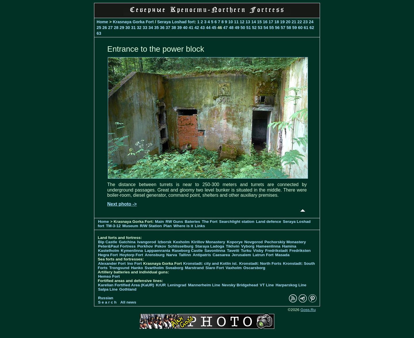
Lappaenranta (157, 250)
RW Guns (174, 221)
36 (162, 27)
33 (145, 27)
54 (265, 27)
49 (237, 27)
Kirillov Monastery (208, 242)
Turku (246, 250)
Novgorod (253, 242)
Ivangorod (146, 242)
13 (248, 22)
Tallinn (185, 255)
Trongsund (119, 268)
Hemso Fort (109, 276)
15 (259, 22)
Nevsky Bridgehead (240, 285)
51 (248, 27)
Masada (282, 255)
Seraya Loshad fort (176, 22)
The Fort (209, 221)
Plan (168, 226)
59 (294, 27)
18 (276, 22)
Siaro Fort (215, 268)
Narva (171, 255)
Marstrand (194, 268)
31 (133, 27)
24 (311, 22)
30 (127, 27)
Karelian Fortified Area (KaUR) (126, 285)
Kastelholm (108, 250)
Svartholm (154, 268)
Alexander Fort (112, 263)
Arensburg (155, 255)
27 (110, 27)
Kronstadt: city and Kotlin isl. (210, 263)
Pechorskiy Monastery (285, 242)
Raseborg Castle (187, 250)
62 (312, 27)
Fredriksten (299, 250)
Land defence (268, 221)
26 (104, 27)
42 (196, 27)
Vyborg (247, 246)
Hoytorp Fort (131, 255)
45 (214, 27)
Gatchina (127, 242)
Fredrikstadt (276, 250)
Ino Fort (134, 263)
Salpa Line (108, 289)
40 (185, 27)
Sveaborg (174, 268)
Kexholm (181, 242)
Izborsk (165, 242)
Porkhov (145, 246)
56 (277, 27)
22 (299, 22)
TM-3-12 (113, 226)
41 (191, 27)
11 (236, 22)
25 (99, 27)
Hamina (289, 246)
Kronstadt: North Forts (260, 263)
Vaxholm (234, 268)
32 (139, 27)
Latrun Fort (263, 255)
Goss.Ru (308, 310)
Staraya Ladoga (209, 246)
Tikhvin (232, 246)
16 (265, 22)
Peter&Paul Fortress (117, 246)
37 (168, 27)
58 (289, 27)
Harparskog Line (290, 285)
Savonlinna (214, 250)
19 (282, 22)
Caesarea (221, 255)
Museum (130, 226)
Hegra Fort (108, 255)
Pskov (160, 246)
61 (306, 27)
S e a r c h (107, 302)
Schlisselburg (180, 246)
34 (150, 27)
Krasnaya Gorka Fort (133, 22)
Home (102, 22)
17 (271, 22)
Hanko (137, 268)
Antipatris (202, 255)
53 (260, 27)
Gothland (128, 289)
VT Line (267, 285)
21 (294, 22)
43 (202, 27)
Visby (258, 250)
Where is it (183, 226)
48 (231, 27)
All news (128, 302)
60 (300, 27)
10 (230, 22)
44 (208, 27)
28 (116, 27)
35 (156, 27)
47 (225, 27)
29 (122, 27)
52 (254, 27)
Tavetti (233, 250)
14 (253, 22)
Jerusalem (241, 255)
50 (242, 27)
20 (288, 22)
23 (305, 22)
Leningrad (176, 285)
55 (271, 27)
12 (242, 22)
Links (200, 226)
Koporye (235, 242)
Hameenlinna (268, 246)
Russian (105, 298)
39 (179, 27)
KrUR (161, 285)
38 (173, 27)
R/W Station (151, 226)
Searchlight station (236, 221)
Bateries (192, 221)
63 (99, 33)
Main (159, 221)
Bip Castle (107, 242)
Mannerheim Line (204, 285)
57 (283, 27)
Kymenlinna (132, 250)
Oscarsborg (254, 268)
